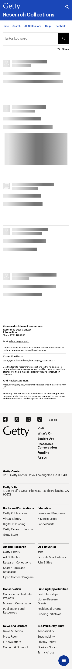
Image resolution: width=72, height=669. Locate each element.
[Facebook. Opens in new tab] (5, 419)
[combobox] (30, 38)
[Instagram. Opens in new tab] (28, 419)
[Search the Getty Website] (67, 7)
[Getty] (11, 6)
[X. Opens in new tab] (17, 419)
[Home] (5, 26)
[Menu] (63, 660)
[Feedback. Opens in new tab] (60, 26)
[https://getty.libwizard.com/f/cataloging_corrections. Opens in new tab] (29, 360)
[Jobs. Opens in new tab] (40, 551)
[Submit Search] (63, 38)
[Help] (48, 26)
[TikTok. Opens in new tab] (39, 419)
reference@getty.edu (19, 341)
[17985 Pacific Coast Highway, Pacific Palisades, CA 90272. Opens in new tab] (36, 492)
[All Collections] (32, 26)
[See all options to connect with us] (53, 420)
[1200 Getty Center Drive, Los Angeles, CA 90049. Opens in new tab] (35, 475)
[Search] (16, 26)
